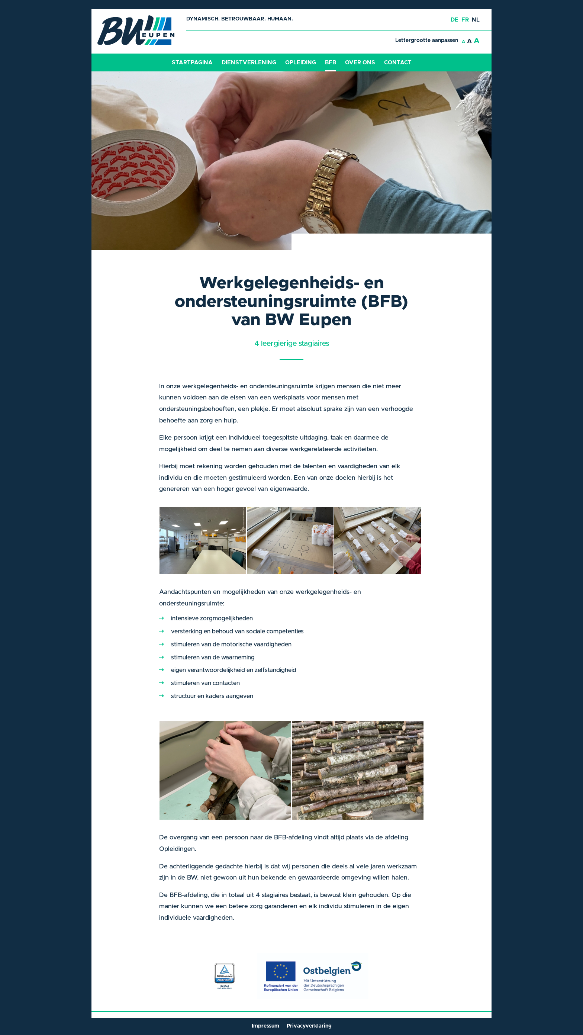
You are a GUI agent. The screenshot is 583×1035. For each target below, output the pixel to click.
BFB (330, 62)
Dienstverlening (249, 62)
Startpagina (192, 62)
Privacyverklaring (309, 1026)
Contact (398, 62)
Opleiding (300, 62)
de (454, 20)
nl (476, 20)
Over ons (360, 62)
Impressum (265, 1026)
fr (465, 20)
